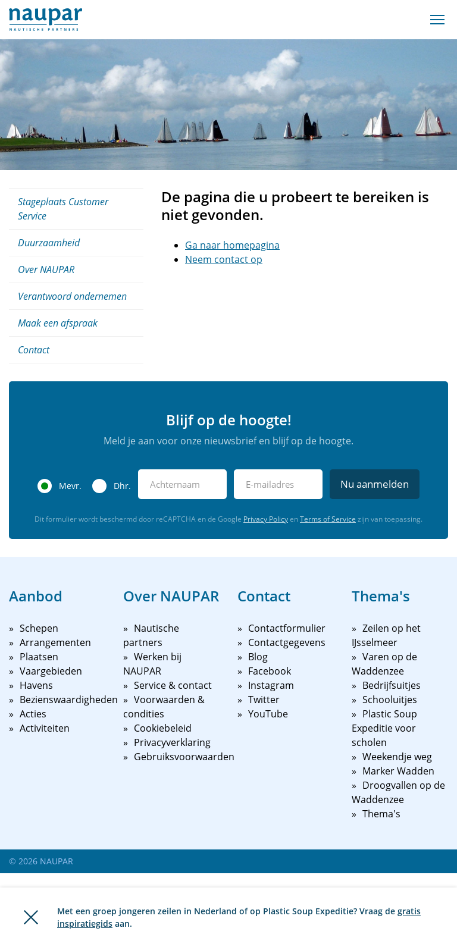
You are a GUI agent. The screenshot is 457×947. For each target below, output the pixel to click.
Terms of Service (328, 519)
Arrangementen (55, 642)
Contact (33, 349)
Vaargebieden (51, 671)
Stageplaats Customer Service (63, 208)
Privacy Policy (265, 519)
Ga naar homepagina (232, 245)
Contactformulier (286, 628)
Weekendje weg (397, 756)
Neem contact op (223, 259)
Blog (258, 656)
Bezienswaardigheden (69, 699)
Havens (36, 685)
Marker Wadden (398, 770)
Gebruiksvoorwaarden (184, 756)
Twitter (264, 699)
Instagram (271, 685)
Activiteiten (45, 728)
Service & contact (173, 685)
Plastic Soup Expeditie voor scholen (384, 728)
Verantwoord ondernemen (72, 296)
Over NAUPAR (46, 269)
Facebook (269, 671)
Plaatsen (39, 656)
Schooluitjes (389, 699)
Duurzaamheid (49, 242)
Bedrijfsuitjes (391, 685)
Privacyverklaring (172, 742)
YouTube (268, 713)
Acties (33, 713)
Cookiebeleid (163, 728)
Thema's (381, 813)
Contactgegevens (286, 642)
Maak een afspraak (58, 323)
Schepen (39, 628)
